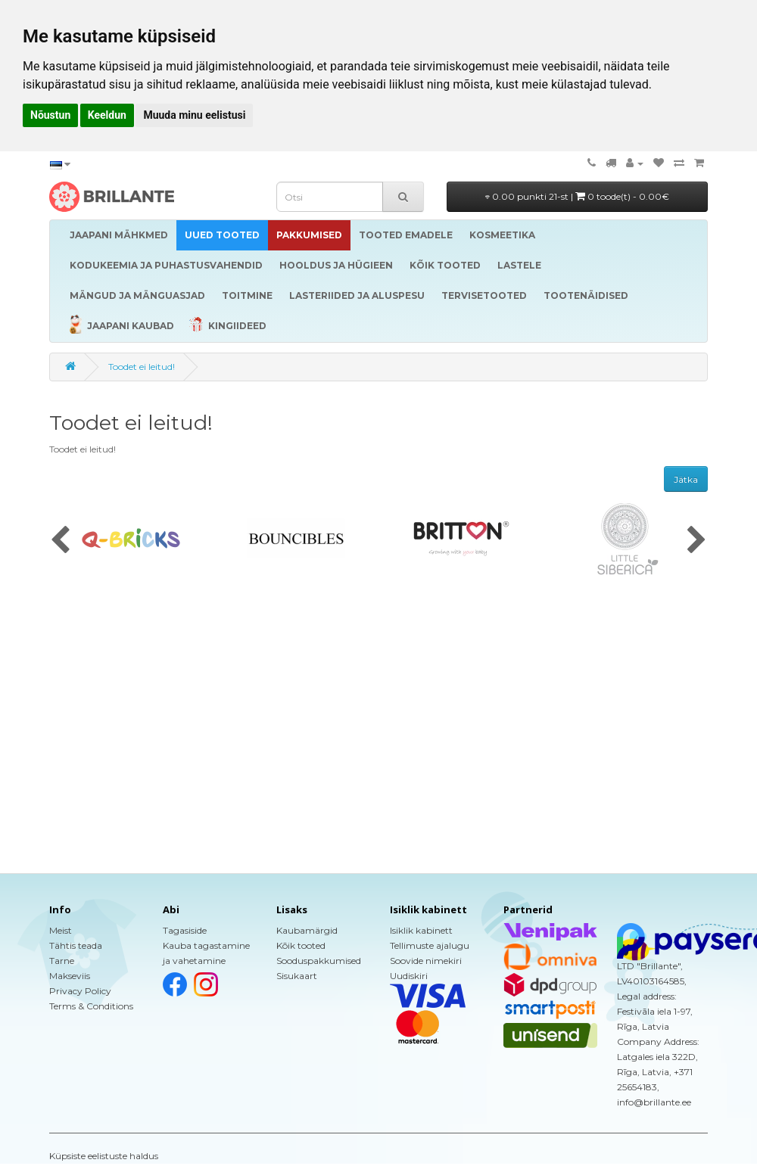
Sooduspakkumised (318, 960)
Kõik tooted (301, 945)
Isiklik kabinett (421, 930)
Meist (60, 930)
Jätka (686, 479)
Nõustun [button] (50, 115)
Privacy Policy (80, 990)
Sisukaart (296, 975)
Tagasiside (185, 930)
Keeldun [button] (107, 115)
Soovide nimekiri (426, 960)
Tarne (61, 960)
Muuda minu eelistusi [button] (194, 115)
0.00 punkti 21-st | (577, 196)
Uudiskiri (409, 975)
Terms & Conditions (91, 1006)
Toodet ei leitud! (141, 366)
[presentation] (60, 541)
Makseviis (69, 975)
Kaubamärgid (307, 930)
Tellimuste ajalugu (429, 945)
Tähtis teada (75, 945)
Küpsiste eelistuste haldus (103, 1155)
